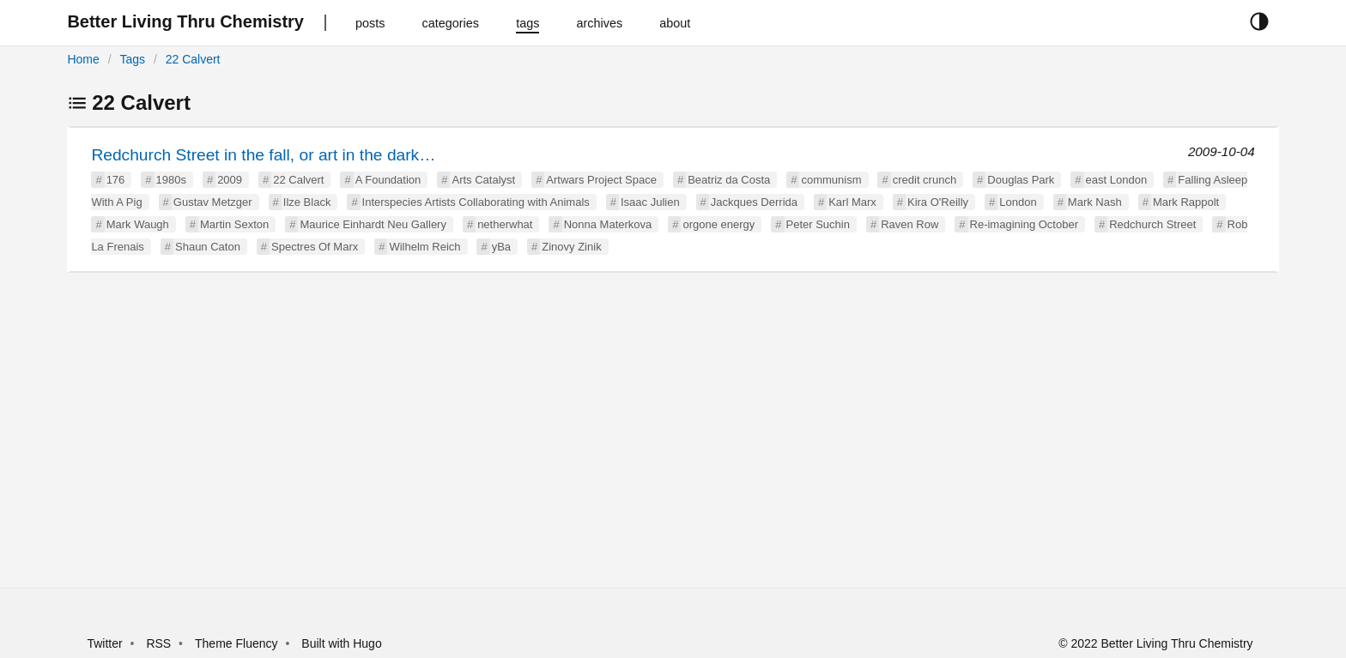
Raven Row (909, 224)
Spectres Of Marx (314, 246)
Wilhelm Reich (424, 246)
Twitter (104, 643)
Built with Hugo (341, 643)
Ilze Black (307, 202)
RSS (158, 643)
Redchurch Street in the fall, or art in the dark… (263, 155)
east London (1117, 179)
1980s (171, 179)
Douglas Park (1020, 179)
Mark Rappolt (1186, 202)
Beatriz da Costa (729, 179)
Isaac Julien (650, 202)
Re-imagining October (1024, 224)
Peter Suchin (818, 224)
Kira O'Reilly (937, 202)
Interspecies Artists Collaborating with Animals (476, 202)
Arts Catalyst (483, 179)
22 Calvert (193, 59)
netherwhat (504, 224)
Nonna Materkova (608, 224)
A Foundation (388, 179)
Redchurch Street (1152, 224)
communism (831, 179)
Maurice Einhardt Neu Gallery (373, 224)
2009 (229, 179)
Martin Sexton (234, 224)
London (1017, 202)
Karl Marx (852, 202)
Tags (132, 59)
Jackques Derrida (754, 202)
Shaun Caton (207, 246)
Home (83, 59)
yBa (501, 246)
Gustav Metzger (212, 202)
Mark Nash (1095, 202)
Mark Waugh (137, 224)
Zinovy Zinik (571, 246)
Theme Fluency (238, 643)
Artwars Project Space (601, 179)
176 (115, 179)
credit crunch (924, 179)
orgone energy (718, 224)
